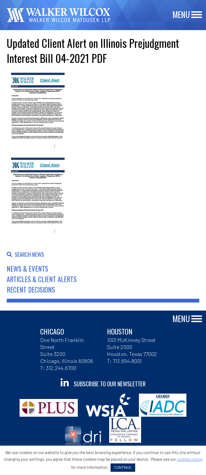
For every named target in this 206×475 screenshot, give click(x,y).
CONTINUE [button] (122, 467)
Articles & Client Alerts (42, 279)
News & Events (27, 269)
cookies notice (190, 459)
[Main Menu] (196, 15)
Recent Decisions (31, 289)
